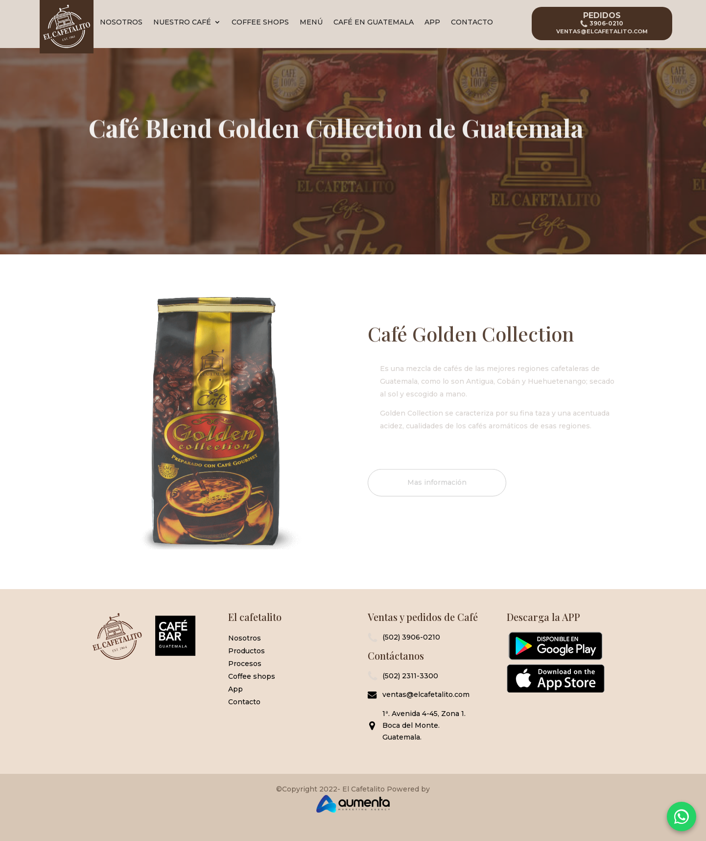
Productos (246, 650)
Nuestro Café (182, 22)
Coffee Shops (260, 22)
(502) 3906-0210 (411, 637)
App (432, 22)
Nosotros (121, 22)
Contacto (472, 22)
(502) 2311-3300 (410, 675)
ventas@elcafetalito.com (426, 694)
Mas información (437, 488)
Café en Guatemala (373, 22)
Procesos (244, 663)
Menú (311, 22)
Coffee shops (251, 676)
